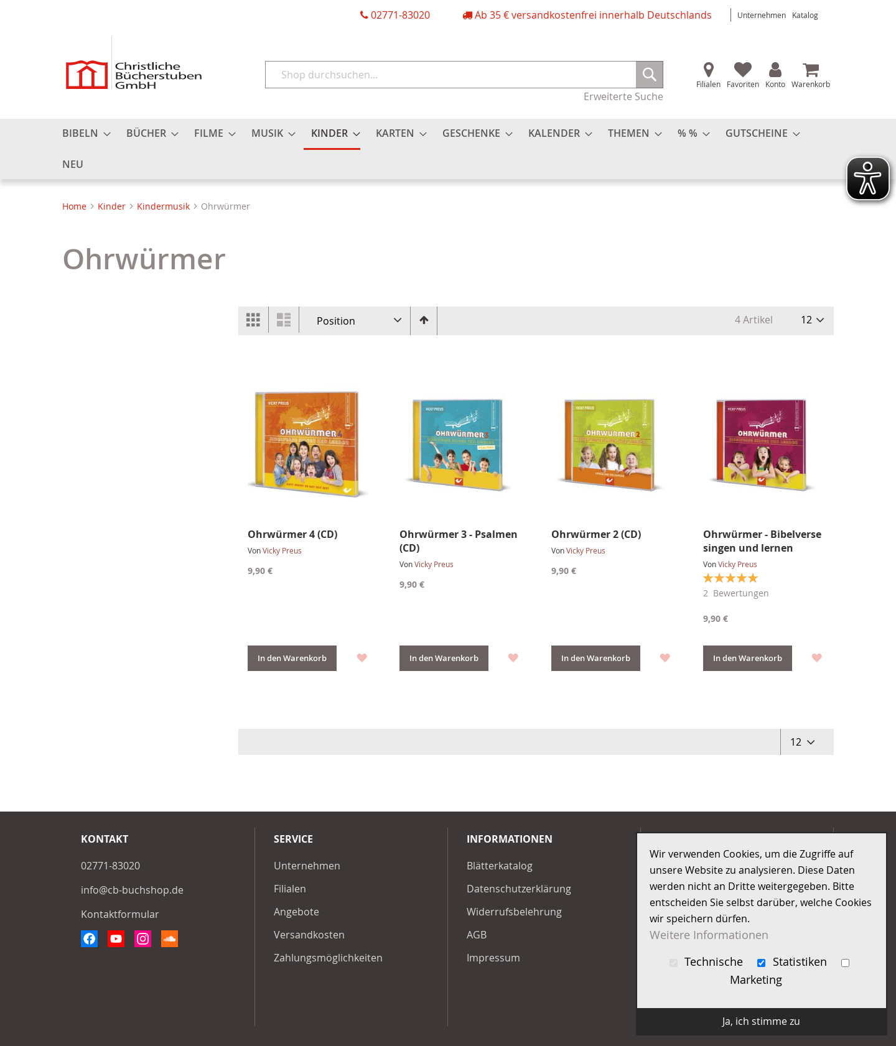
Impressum (493, 958)
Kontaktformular (120, 914)
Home (75, 206)
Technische (708, 962)
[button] (361, 656)
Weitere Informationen (709, 935)
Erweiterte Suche (623, 96)
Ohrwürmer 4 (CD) (292, 534)
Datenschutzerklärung (519, 889)
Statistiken (793, 962)
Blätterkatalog (500, 865)
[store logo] (134, 62)
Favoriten (743, 84)
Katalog (805, 15)
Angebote (296, 912)
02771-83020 (400, 15)
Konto (775, 84)
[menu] (448, 149)
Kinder (113, 206)
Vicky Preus (282, 550)
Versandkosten (309, 935)
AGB (477, 935)
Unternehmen (761, 15)
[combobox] (464, 74)
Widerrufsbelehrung (514, 912)
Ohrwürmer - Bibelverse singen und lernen (762, 541)
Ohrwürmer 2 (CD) (596, 534)
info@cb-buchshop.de (132, 890)
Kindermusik (164, 206)
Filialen (708, 84)
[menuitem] (83, 133)
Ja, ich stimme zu (761, 1021)
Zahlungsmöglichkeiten (328, 958)
